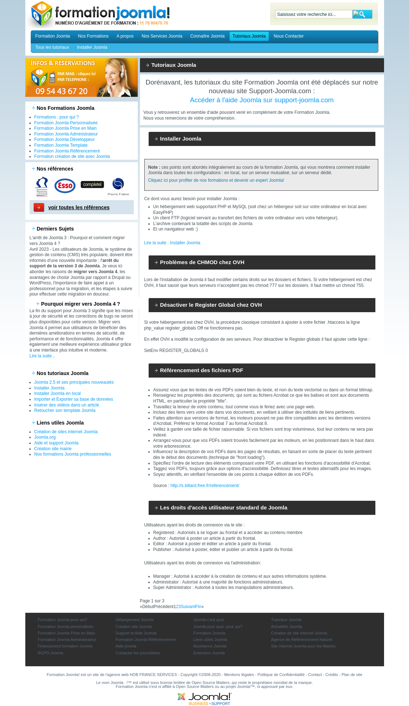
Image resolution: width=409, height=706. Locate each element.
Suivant (188, 606)
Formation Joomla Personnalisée (66, 122)
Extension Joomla (209, 653)
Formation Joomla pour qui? (63, 619)
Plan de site (351, 674)
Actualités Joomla (286, 626)
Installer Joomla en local (57, 393)
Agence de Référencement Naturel (301, 639)
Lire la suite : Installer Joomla (172, 242)
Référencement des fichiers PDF (201, 370)
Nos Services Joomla (162, 36)
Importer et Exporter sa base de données (73, 399)
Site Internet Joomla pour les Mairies (303, 646)
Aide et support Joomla (56, 442)
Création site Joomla (134, 626)
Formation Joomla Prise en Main (65, 128)
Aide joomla (126, 646)
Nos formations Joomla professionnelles (72, 454)
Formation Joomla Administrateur (66, 134)
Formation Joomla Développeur (64, 139)
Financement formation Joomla (65, 646)
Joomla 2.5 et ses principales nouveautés (74, 382)
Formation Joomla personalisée (65, 626)
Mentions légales (239, 674)
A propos (124, 36)
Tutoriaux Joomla (249, 36)
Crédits (331, 674)
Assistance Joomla (210, 646)
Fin (198, 606)
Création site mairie (53, 448)
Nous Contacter (289, 36)
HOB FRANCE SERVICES (153, 674)
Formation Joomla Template (61, 145)
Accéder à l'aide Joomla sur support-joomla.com (262, 100)
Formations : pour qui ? (56, 117)
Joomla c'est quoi (208, 619)
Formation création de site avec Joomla (72, 156)
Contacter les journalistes (138, 653)
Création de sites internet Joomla (66, 431)
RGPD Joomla (50, 653)
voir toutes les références (79, 207)
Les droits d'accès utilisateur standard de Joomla (223, 507)
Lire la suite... (42, 355)
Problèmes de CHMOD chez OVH (202, 262)
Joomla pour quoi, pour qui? (218, 626)
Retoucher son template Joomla (64, 410)
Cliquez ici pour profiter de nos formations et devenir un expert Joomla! (216, 180)
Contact (315, 674)
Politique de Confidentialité (280, 674)
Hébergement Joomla (135, 619)
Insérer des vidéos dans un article (66, 405)
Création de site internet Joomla (299, 633)
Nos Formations (93, 36)
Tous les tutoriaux (52, 47)
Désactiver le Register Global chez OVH (211, 305)
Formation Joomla (52, 36)
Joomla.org (45, 437)
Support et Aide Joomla (136, 633)
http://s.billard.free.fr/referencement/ (205, 485)
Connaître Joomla (207, 36)
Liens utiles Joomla (210, 639)
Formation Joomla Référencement (67, 151)
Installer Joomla (92, 47)
